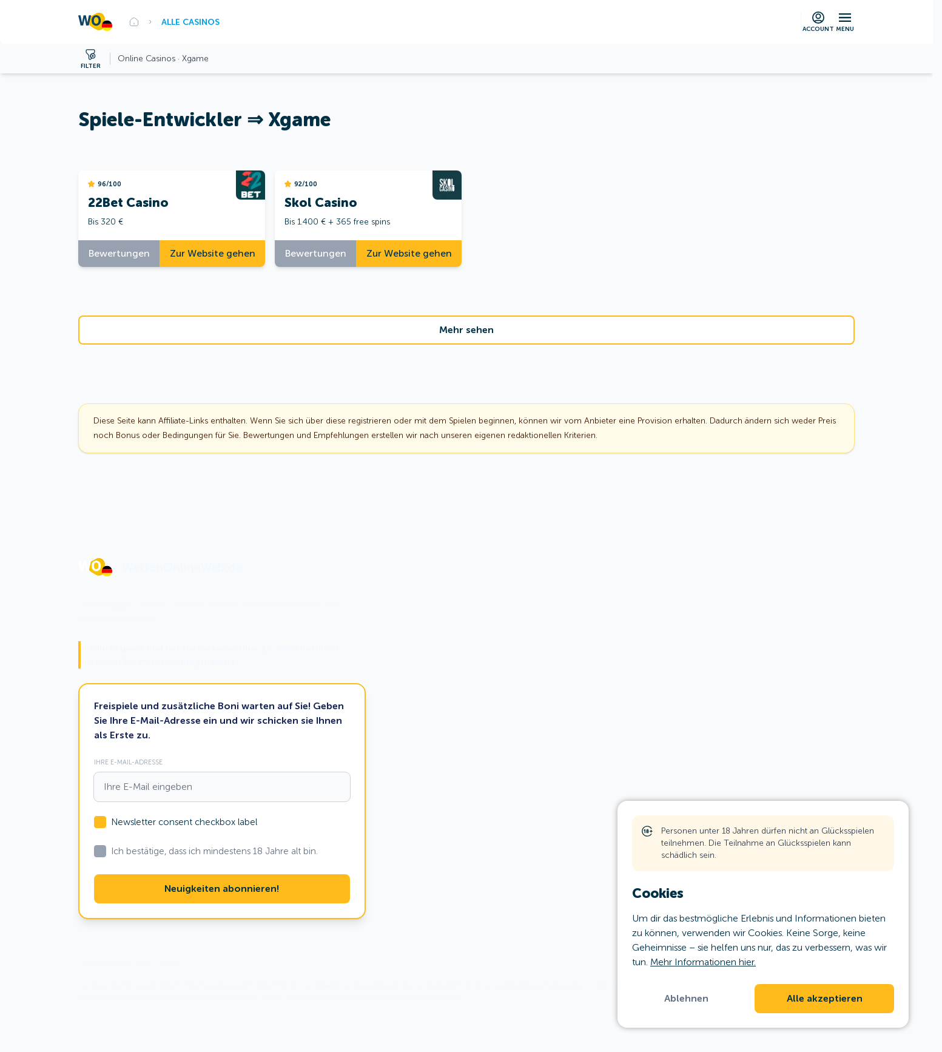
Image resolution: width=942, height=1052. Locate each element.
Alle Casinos (190, 22)
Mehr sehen (466, 330)
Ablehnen (686, 998)
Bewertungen (119, 253)
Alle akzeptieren (825, 998)
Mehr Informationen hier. (703, 962)
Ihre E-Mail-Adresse (128, 762)
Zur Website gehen (212, 253)
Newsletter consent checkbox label (184, 822)
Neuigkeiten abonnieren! (221, 888)
